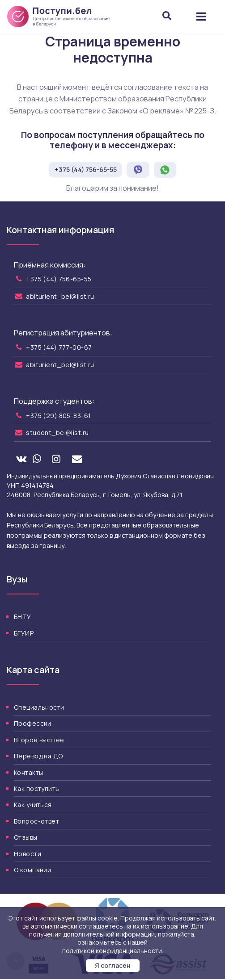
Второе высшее (39, 740)
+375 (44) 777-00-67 (59, 347)
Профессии (32, 723)
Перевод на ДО (38, 756)
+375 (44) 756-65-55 (86, 169)
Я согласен (113, 965)
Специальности (39, 707)
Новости (27, 853)
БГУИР (24, 633)
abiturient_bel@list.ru (60, 296)
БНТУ (22, 616)
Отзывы (26, 837)
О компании (32, 870)
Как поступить (36, 788)
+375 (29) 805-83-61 (58, 415)
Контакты (28, 772)
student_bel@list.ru (57, 432)
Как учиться (33, 804)
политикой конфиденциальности (112, 950)
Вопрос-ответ (36, 821)
